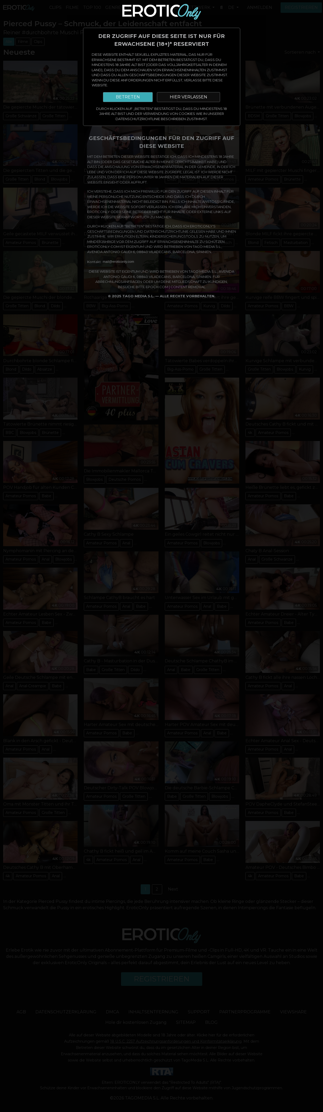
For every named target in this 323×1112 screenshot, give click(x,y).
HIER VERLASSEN (188, 96)
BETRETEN (128, 96)
